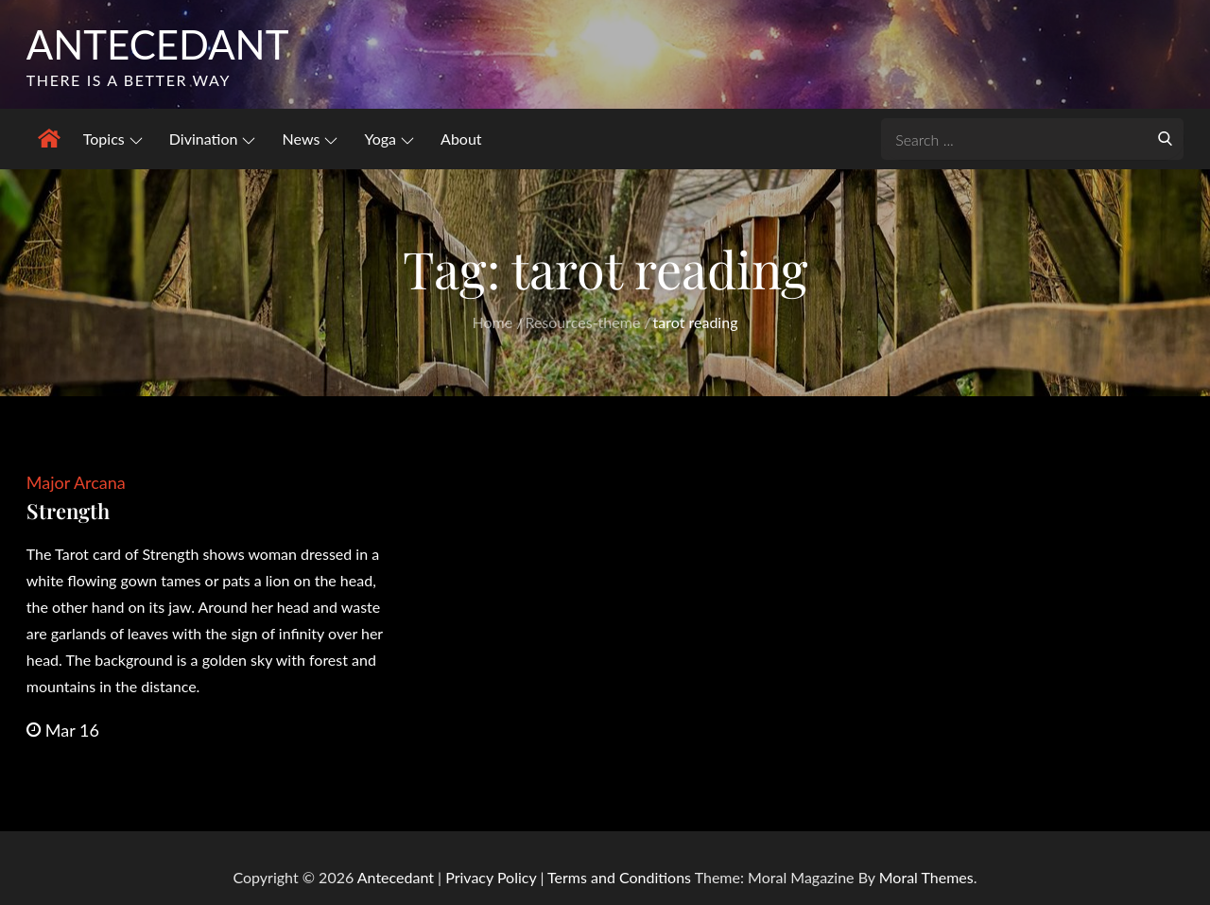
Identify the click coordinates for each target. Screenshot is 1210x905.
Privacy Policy (490, 877)
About (461, 139)
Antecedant (157, 44)
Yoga (389, 139)
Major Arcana (76, 482)
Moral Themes (926, 877)
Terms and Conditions (621, 877)
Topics (113, 139)
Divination (212, 139)
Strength (68, 510)
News (310, 139)
